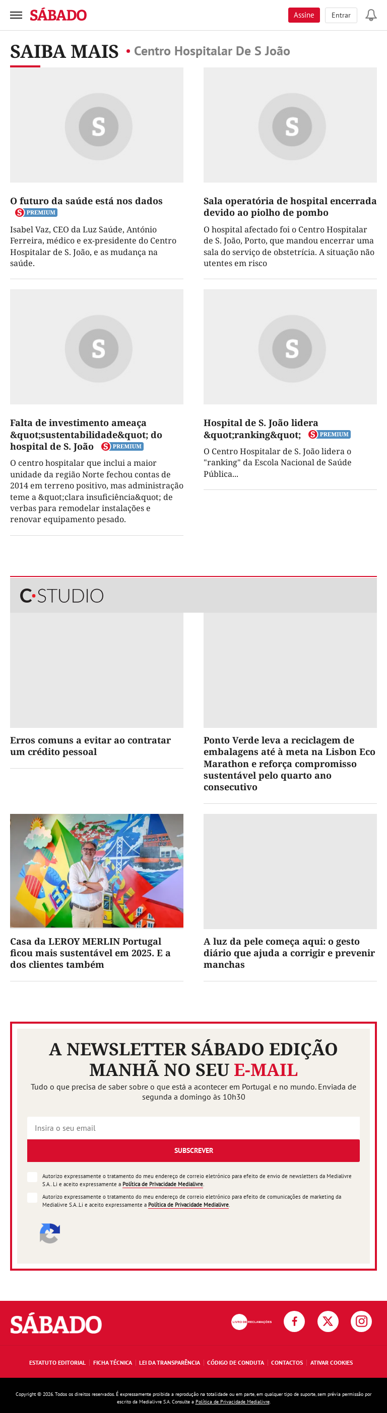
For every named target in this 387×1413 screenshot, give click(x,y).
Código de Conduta (235, 1362)
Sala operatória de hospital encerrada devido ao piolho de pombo (290, 206)
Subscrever (193, 1150)
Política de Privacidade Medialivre (162, 1184)
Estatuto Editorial (57, 1362)
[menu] (16, 15)
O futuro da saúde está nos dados (86, 201)
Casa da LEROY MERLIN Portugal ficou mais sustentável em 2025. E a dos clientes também (90, 953)
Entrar (341, 15)
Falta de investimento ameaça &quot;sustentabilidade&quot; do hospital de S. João (86, 434)
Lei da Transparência (169, 1362)
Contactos (287, 1362)
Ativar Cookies (331, 1362)
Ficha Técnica (112, 1362)
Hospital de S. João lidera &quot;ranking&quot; (261, 428)
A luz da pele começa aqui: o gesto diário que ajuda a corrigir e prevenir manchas (289, 953)
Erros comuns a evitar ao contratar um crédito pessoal (90, 746)
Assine (304, 15)
